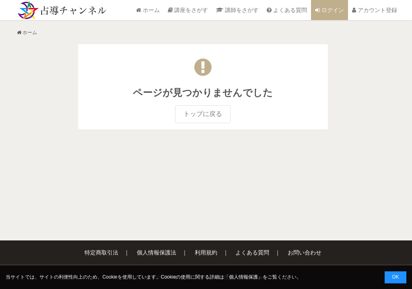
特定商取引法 (101, 252)
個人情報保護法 (156, 252)
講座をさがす (188, 10)
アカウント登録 (374, 10)
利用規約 (206, 252)
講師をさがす (237, 10)
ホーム (148, 10)
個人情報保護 (243, 277)
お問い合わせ (304, 252)
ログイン (329, 10)
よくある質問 (287, 10)
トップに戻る (202, 113)
